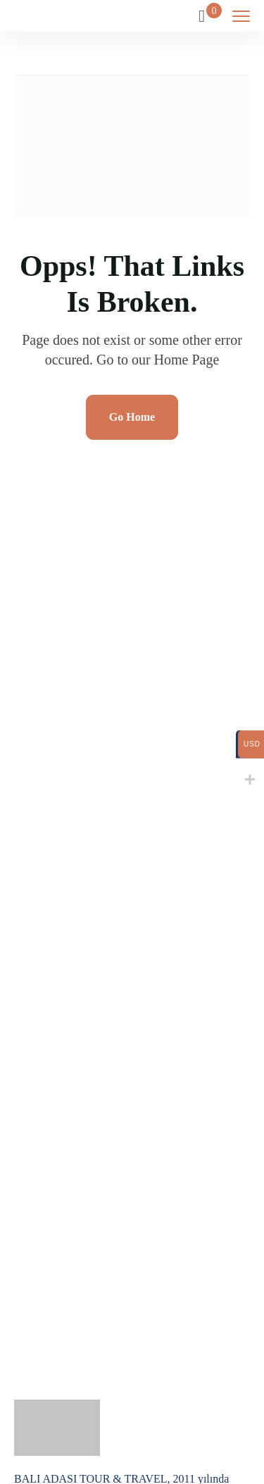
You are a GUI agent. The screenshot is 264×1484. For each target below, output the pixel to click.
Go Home (132, 417)
